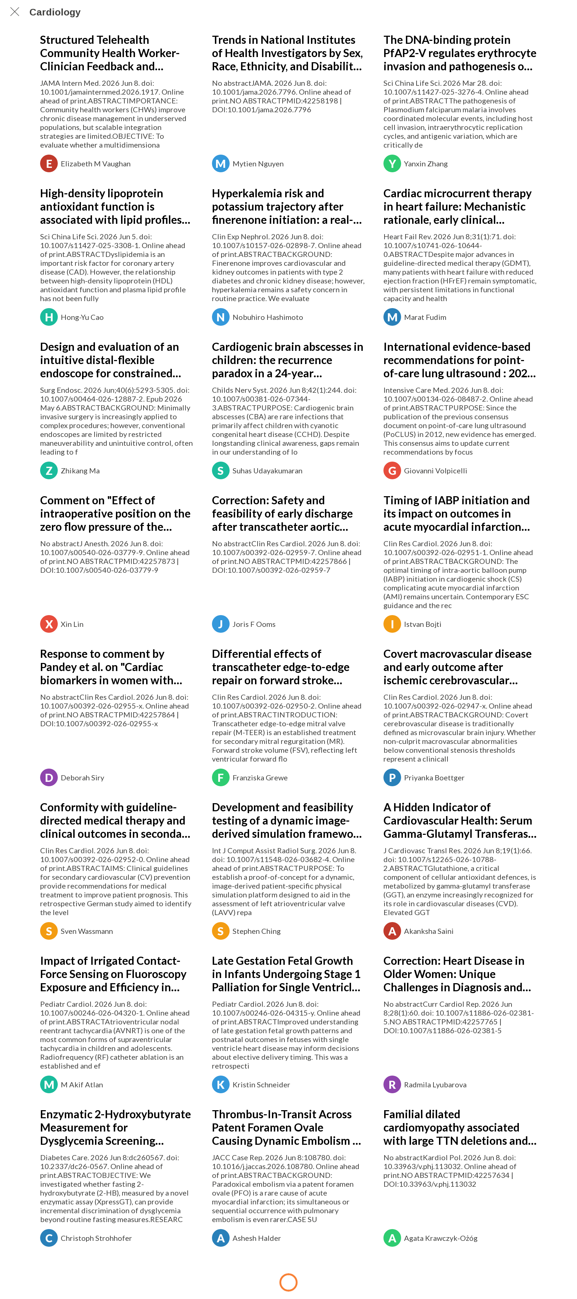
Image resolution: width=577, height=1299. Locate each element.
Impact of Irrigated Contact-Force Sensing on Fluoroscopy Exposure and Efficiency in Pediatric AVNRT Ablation (113, 973)
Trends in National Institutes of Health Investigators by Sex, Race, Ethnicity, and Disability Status (287, 53)
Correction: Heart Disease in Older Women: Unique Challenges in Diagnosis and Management (454, 973)
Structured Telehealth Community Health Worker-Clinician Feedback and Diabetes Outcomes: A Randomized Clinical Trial (110, 53)
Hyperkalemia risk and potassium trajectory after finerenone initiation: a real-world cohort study (282, 206)
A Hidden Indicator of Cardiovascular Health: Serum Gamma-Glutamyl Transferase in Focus (458, 820)
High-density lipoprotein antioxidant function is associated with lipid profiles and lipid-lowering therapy (111, 206)
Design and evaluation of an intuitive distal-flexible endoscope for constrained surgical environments (109, 360)
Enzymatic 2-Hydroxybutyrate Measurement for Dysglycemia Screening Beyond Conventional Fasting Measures (115, 1127)
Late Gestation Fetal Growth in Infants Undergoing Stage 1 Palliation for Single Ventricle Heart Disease (286, 973)
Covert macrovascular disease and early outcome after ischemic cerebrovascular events (457, 666)
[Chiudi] (14, 11)
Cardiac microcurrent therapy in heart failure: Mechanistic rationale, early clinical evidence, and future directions (457, 206)
